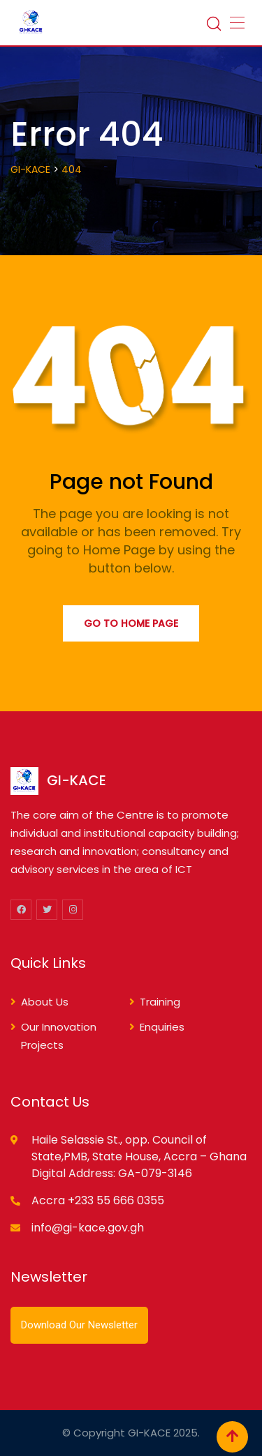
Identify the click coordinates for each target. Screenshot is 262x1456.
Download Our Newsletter (79, 1325)
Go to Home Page (131, 623)
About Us (44, 1001)
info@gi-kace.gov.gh (87, 1228)
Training (160, 1001)
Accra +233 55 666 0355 (97, 1200)
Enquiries (162, 1026)
